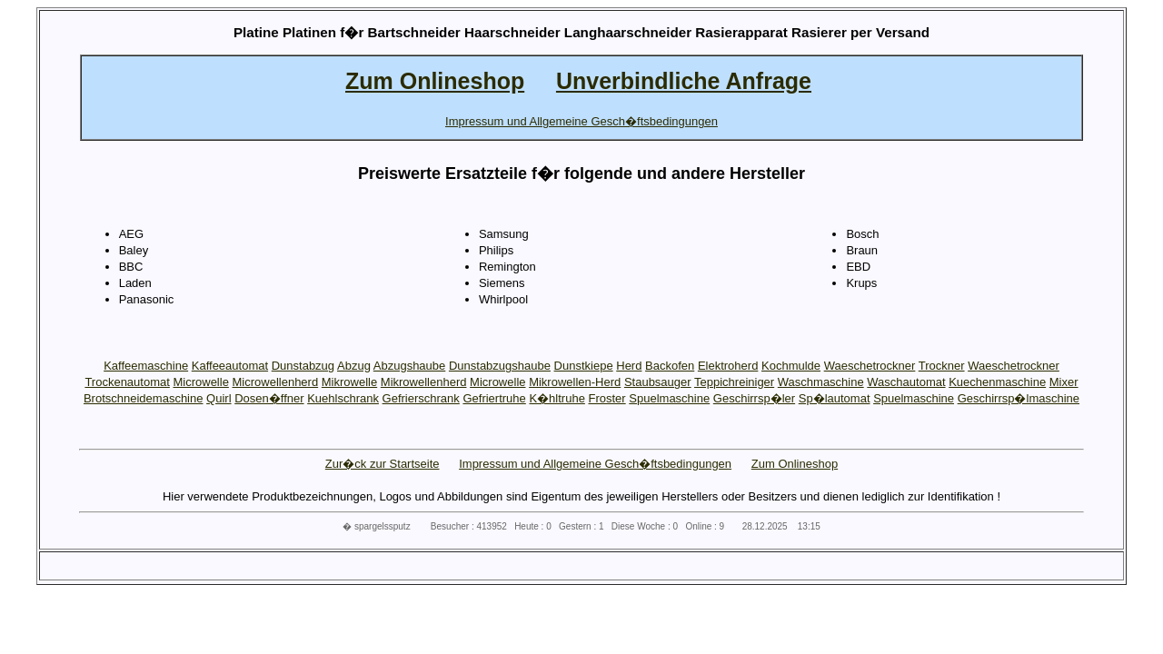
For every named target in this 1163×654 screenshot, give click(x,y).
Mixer (1064, 382)
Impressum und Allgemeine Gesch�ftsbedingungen (595, 464)
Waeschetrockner (870, 365)
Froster (607, 398)
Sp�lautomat (834, 398)
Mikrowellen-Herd (575, 382)
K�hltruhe (556, 398)
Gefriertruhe (493, 398)
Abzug (354, 365)
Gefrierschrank (421, 398)
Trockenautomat (126, 382)
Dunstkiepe (583, 365)
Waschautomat (906, 382)
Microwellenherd (276, 382)
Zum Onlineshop (794, 464)
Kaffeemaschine (146, 365)
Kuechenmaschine (997, 382)
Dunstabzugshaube (500, 365)
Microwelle (200, 382)
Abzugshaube (409, 365)
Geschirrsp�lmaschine (1018, 398)
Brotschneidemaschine (144, 398)
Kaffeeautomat (230, 365)
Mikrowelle (349, 382)
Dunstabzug (303, 365)
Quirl (218, 398)
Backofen (669, 365)
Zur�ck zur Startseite (382, 464)
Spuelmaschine (669, 398)
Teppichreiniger (734, 382)
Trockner (942, 365)
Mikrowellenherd (424, 382)
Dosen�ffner (268, 398)
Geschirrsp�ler (754, 398)
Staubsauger (657, 382)
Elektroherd (728, 365)
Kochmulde (790, 365)
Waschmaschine (821, 382)
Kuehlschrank (343, 398)
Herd (628, 365)
